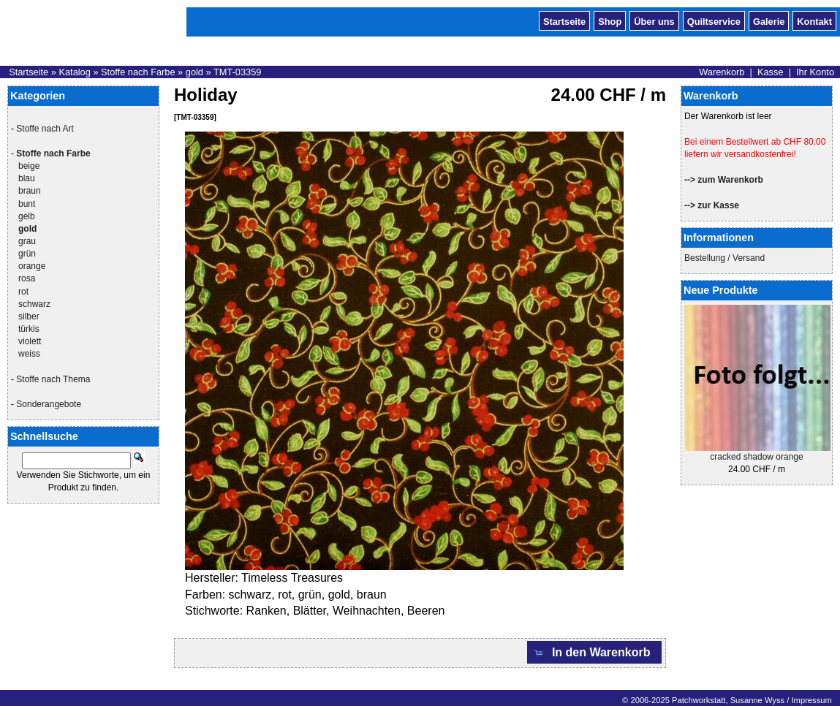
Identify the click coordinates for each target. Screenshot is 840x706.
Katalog (74, 72)
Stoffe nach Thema (53, 379)
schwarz (34, 304)
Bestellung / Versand (724, 258)
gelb (26, 216)
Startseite (564, 20)
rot (23, 291)
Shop (609, 20)
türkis (28, 329)
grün (27, 253)
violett (29, 341)
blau (26, 178)
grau (27, 241)
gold (194, 72)
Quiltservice (714, 20)
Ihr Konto (815, 72)
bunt (26, 204)
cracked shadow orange (756, 457)
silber (28, 316)
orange (31, 266)
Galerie (768, 20)
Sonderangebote (48, 404)
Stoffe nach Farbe (138, 72)
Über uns (654, 20)
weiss (29, 354)
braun (29, 191)
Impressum (811, 700)
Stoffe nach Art (45, 129)
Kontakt (814, 20)
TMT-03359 (237, 72)
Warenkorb (721, 72)
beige (28, 166)
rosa (26, 278)
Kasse (770, 72)
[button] (594, 652)
